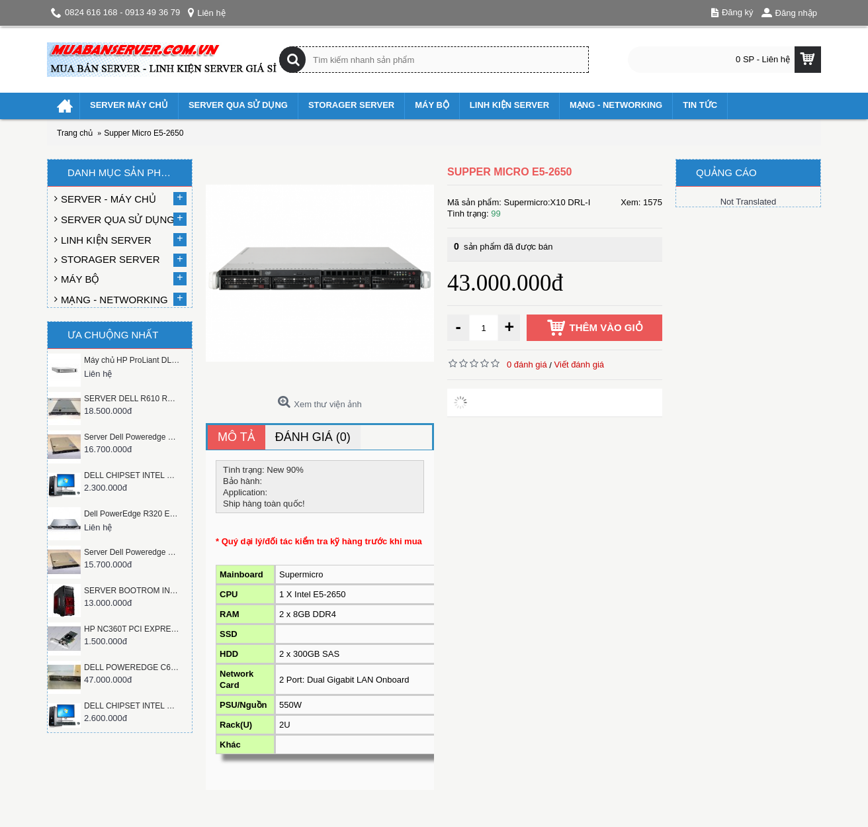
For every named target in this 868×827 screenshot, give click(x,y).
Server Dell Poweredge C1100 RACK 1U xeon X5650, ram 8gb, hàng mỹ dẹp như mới (132, 437)
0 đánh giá (527, 364)
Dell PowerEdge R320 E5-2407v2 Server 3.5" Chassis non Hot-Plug (132, 513)
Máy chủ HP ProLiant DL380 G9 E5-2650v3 (132, 360)
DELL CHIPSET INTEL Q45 (132, 475)
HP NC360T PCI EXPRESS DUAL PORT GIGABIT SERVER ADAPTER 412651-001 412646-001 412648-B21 (132, 629)
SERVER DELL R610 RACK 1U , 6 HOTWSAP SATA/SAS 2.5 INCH (132, 398)
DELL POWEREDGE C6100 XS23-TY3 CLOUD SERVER (132, 667)
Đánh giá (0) (313, 437)
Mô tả (236, 437)
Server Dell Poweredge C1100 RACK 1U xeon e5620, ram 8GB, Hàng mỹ (132, 552)
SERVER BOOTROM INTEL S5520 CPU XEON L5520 (132, 590)
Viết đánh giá (579, 364)
